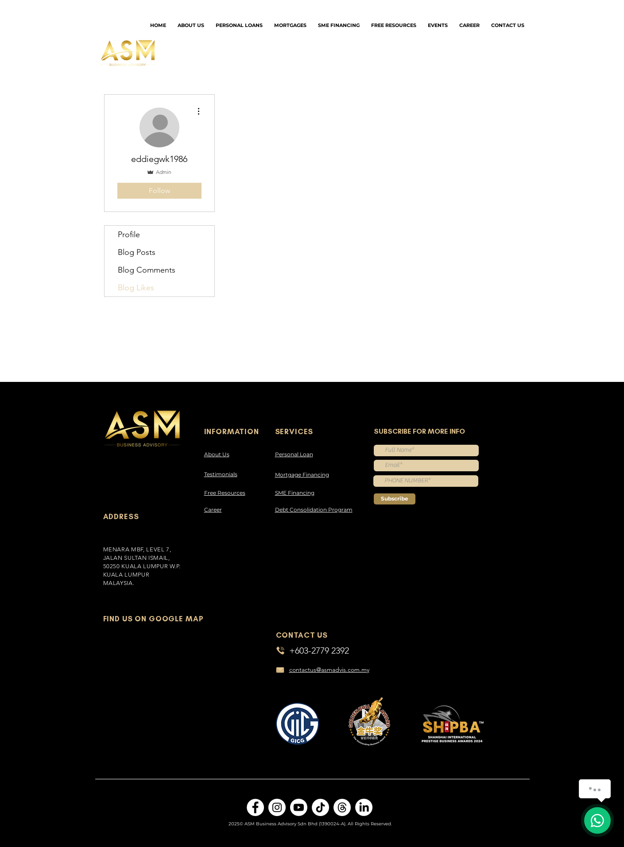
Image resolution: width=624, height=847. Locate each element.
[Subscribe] (394, 498)
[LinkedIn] (363, 807)
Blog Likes (136, 288)
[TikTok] (320, 807)
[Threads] (342, 807)
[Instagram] (277, 807)
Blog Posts (136, 252)
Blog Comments (146, 270)
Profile (129, 234)
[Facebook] (255, 807)
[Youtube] (298, 807)
